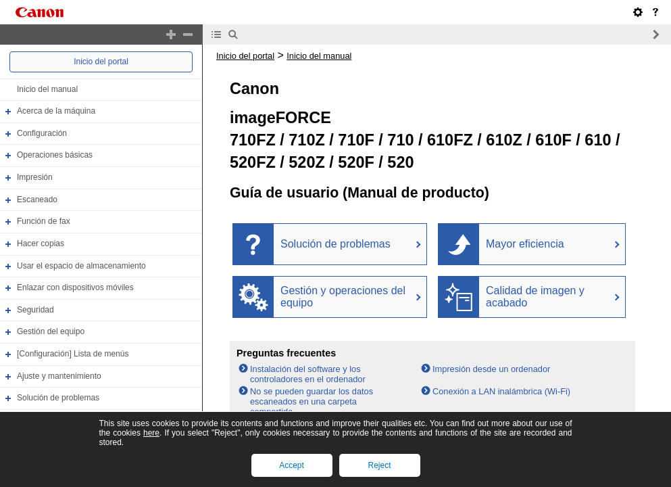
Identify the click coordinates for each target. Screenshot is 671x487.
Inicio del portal (101, 61)
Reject (379, 465)
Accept (291, 465)
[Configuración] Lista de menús (72, 353)
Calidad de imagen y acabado (535, 296)
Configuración (42, 133)
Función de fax (43, 221)
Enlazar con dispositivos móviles (75, 287)
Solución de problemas (58, 397)
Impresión (35, 177)
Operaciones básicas (55, 155)
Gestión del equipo (50, 332)
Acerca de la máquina (56, 111)
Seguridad (35, 310)
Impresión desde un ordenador (491, 369)
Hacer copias (40, 243)
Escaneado (37, 199)
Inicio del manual (47, 89)
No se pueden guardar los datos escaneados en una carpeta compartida (311, 401)
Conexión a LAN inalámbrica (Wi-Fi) (501, 391)
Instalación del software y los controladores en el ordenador (308, 374)
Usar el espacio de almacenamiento (81, 266)
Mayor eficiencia (525, 244)
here (151, 433)
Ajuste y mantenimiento (59, 376)
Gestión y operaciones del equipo (342, 296)
